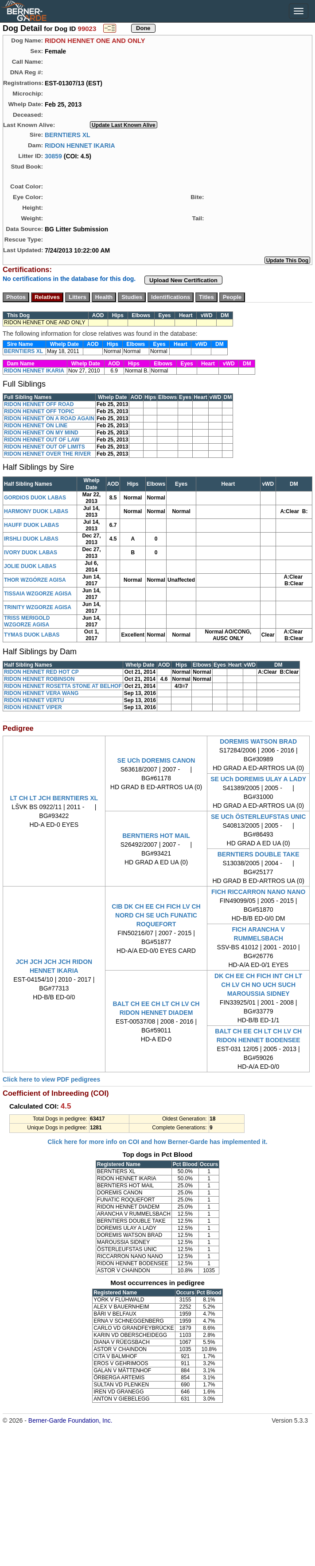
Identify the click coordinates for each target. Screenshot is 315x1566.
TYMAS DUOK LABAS (31, 635)
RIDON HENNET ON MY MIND (41, 433)
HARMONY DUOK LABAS (36, 511)
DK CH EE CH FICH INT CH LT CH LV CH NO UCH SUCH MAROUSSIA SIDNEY (258, 984)
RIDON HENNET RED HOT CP (41, 672)
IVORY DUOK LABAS (30, 552)
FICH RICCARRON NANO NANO (258, 891)
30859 (53, 155)
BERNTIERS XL (67, 134)
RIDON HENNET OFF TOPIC (39, 411)
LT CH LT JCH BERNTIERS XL (54, 798)
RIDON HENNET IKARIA (80, 145)
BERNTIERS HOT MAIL (156, 835)
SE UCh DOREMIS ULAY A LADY (258, 779)
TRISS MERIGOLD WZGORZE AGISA (27, 621)
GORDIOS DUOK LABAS (35, 498)
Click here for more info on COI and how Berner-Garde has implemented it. (157, 1141)
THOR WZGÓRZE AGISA (35, 580)
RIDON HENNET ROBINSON (39, 679)
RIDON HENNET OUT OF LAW (41, 440)
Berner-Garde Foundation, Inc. (70, 1420)
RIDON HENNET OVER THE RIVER (47, 454)
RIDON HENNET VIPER (33, 707)
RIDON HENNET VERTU (34, 700)
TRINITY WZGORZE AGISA (37, 607)
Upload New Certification (183, 280)
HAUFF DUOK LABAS (31, 525)
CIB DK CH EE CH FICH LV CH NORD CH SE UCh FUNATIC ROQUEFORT (156, 915)
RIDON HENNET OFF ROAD (39, 404)
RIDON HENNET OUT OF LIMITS (44, 447)
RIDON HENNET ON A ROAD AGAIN (49, 418)
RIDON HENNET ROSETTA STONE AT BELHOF (63, 686)
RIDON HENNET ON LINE (35, 425)
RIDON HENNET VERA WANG (41, 693)
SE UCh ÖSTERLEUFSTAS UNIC (258, 816)
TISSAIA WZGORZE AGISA (37, 594)
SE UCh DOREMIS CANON (156, 760)
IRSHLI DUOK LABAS (31, 539)
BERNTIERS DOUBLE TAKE (258, 854)
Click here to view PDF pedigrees (51, 1079)
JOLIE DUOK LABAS (30, 566)
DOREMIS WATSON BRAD (258, 741)
